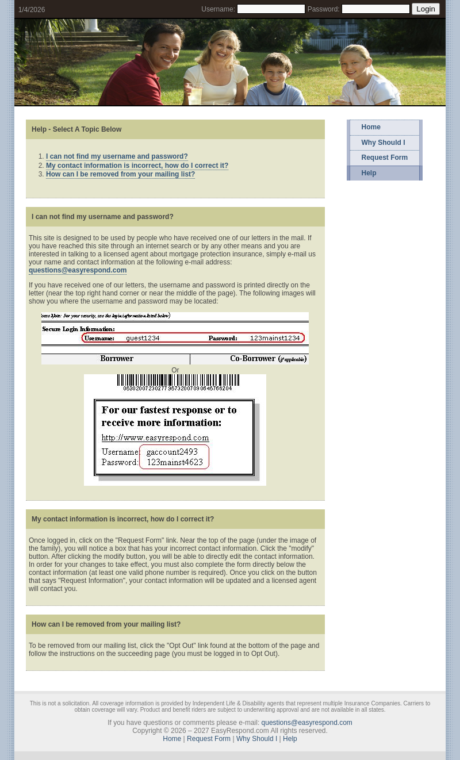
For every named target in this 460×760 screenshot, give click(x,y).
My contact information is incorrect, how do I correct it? (137, 166)
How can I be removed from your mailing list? (120, 174)
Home (371, 127)
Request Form (385, 157)
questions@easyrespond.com (77, 270)
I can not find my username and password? (117, 156)
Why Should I (383, 143)
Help (369, 173)
